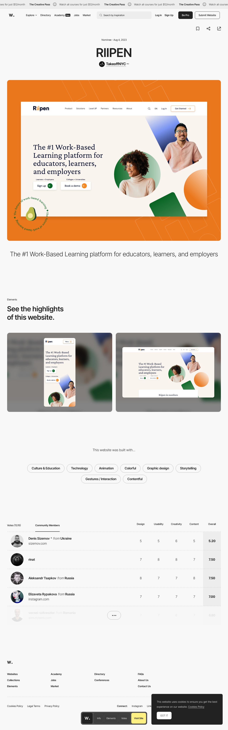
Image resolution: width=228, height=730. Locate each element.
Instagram (137, 705)
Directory (45, 15)
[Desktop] (168, 372)
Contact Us (144, 686)
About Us (143, 680)
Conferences (101, 680)
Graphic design (158, 468)
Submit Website (207, 15)
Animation (106, 468)
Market (87, 15)
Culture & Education (46, 468)
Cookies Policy (15, 705)
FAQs (141, 674)
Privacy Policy (52, 705)
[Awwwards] (11, 15)
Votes (124, 718)
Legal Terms (33, 705)
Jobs (76, 15)
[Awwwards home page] (87, 718)
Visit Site (138, 718)
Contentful (134, 479)
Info (99, 718)
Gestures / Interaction (101, 479)
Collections (13, 680)
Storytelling (188, 468)
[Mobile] (59, 372)
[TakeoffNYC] (114, 64)
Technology (79, 468)
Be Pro (185, 15)
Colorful (130, 468)
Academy (62, 15)
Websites (12, 674)
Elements (111, 718)
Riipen (114, 52)
